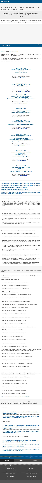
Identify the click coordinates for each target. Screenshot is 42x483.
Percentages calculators (31, 465)
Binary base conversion (31, 476)
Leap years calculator (10, 473)
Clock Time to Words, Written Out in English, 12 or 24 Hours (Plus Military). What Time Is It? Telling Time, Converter (21, 441)
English (7, 460)
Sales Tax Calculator (10, 468)
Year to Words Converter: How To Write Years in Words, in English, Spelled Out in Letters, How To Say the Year (21, 445)
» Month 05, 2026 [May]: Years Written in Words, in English (14, 189)
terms (10, 457)
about (10, 455)
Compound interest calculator (10, 471)
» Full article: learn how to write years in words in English (15, 396)
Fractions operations (10, 476)
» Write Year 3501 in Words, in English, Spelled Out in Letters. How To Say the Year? (20, 185)
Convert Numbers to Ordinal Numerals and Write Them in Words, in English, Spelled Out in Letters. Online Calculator (21, 417)
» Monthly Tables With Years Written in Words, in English (14, 187)
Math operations (31, 479)
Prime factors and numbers (31, 473)
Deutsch (21, 460)
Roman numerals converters (10, 479)
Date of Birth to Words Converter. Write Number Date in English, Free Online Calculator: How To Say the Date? (21, 450)
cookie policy (31, 457)
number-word (5, 1)
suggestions (31, 455)
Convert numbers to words (10, 465)
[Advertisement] (21, 33)
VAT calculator (31, 468)
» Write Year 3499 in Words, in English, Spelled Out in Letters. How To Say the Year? (20, 183)
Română (35, 460)
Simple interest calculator (31, 471)
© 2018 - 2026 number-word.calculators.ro (21, 463)
